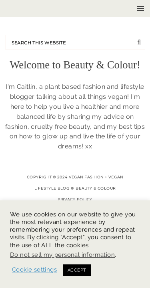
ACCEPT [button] (77, 270)
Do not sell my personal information (62, 254)
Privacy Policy (75, 199)
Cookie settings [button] (34, 269)
